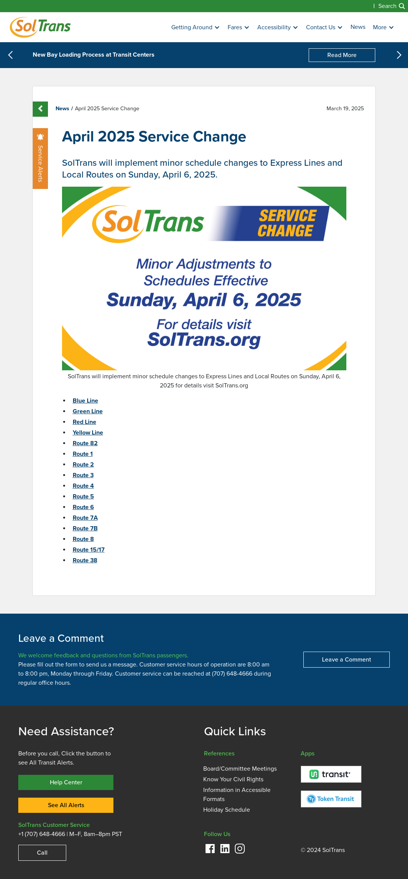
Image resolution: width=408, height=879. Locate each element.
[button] (195, 27)
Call (42, 852)
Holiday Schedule (226, 810)
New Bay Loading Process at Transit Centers (94, 55)
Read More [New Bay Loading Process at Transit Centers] (342, 55)
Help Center (66, 782)
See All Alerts (66, 805)
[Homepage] (40, 27)
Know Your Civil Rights (233, 779)
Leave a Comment (346, 659)
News (358, 27)
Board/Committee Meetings (240, 769)
